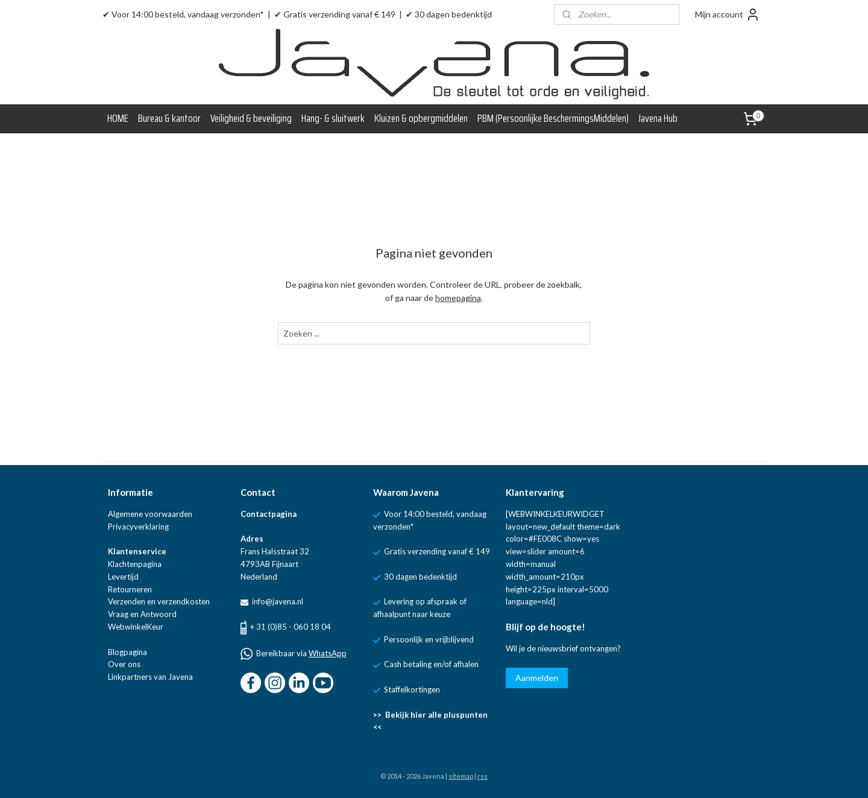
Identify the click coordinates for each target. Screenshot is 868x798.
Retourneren (130, 589)
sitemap (460, 776)
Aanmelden (536, 678)
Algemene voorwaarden (150, 514)
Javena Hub (658, 118)
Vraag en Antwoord (142, 614)
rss (482, 776)
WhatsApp (328, 653)
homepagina (458, 298)
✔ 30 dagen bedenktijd (449, 14)
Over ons (124, 664)
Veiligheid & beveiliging (251, 118)
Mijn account (727, 14)
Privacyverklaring (138, 526)
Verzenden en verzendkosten (159, 601)
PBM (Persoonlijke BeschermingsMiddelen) (553, 118)
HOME (117, 118)
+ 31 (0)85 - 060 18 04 (290, 627)
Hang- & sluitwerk (333, 118)
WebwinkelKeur (135, 627)
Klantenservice (137, 551)
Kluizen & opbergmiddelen (421, 118)
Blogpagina (127, 652)
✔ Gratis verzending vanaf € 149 (334, 14)
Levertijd (123, 576)
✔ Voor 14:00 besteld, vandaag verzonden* (183, 14)
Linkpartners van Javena (150, 677)
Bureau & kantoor (169, 118)
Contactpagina (269, 514)
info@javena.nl (276, 601)
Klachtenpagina (135, 564)
